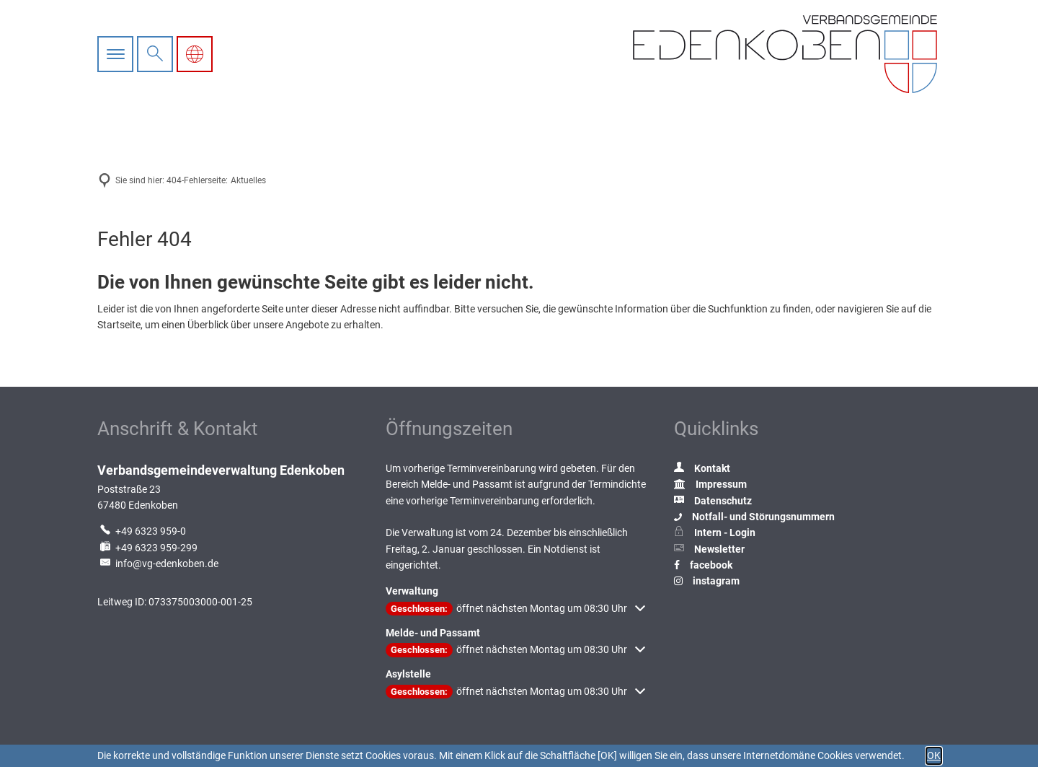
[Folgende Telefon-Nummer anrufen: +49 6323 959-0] (141, 531)
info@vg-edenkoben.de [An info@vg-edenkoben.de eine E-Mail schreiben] (157, 563)
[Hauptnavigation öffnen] (117, 54)
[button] (515, 608)
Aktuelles (248, 180)
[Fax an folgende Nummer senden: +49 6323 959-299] (147, 547)
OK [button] (934, 755)
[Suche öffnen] (155, 54)
